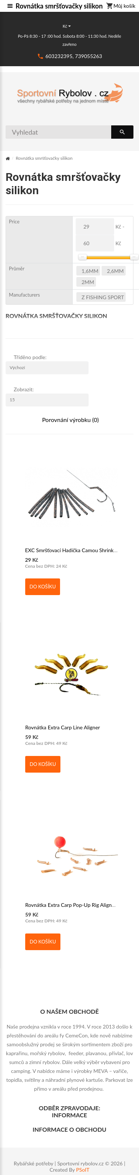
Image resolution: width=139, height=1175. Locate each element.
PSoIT (82, 1170)
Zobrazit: (24, 389)
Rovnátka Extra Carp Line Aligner (62, 727)
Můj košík (120, 6)
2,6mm (115, 271)
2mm (88, 282)
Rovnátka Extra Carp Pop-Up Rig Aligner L (72, 905)
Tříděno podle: (30, 357)
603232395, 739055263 (74, 56)
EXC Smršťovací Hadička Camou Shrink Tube (75, 550)
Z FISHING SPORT (103, 297)
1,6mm (90, 271)
